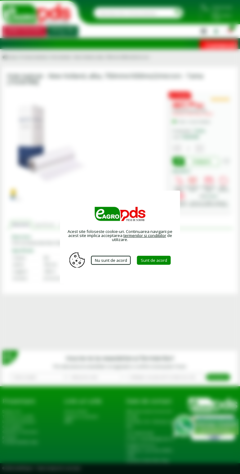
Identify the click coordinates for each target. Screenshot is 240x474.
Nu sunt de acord (111, 260)
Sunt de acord (154, 260)
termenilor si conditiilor (144, 235)
